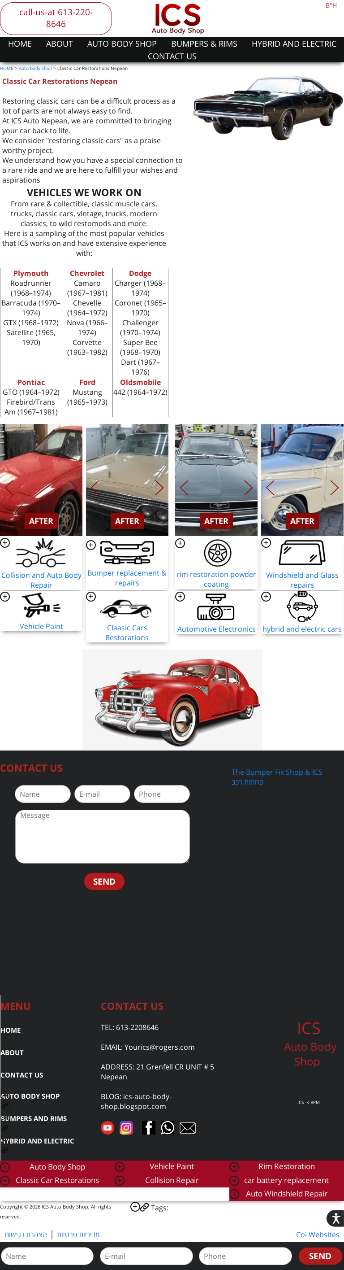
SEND (104, 881)
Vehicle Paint (41, 626)
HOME (20, 43)
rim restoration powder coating (216, 579)
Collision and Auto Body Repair (41, 580)
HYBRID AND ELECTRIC (294, 43)
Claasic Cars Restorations (127, 632)
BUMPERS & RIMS (204, 43)
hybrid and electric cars (302, 629)
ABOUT (59, 43)
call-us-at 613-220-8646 (56, 18)
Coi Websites (318, 1234)
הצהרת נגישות (25, 1234)
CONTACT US (172, 56)
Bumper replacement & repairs (127, 578)
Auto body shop (35, 68)
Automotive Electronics (216, 629)
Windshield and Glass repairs (302, 580)
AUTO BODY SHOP (122, 43)
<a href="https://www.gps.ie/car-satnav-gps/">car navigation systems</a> (172, 946)
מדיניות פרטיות (78, 1234)
